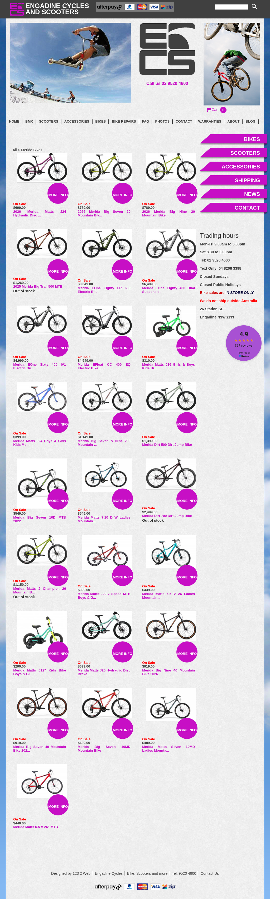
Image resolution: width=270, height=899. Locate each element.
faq (145, 121)
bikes (252, 139)
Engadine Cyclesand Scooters (57, 9)
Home (14, 121)
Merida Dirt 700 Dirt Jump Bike (167, 516)
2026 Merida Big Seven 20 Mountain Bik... (104, 213)
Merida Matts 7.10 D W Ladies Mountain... (104, 519)
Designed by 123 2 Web (70, 873)
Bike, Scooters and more (147, 873)
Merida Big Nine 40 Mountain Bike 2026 (168, 672)
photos (162, 121)
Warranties (209, 121)
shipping (247, 180)
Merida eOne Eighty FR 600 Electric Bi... (104, 290)
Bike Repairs (124, 121)
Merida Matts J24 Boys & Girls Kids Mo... (39, 443)
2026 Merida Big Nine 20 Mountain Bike (168, 213)
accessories (240, 167)
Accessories (76, 121)
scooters (245, 153)
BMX (29, 121)
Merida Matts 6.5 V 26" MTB (35, 827)
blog (250, 121)
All (15, 150)
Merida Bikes (31, 150)
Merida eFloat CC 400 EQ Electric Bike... (104, 366)
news (252, 194)
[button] (216, 110)
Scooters (48, 121)
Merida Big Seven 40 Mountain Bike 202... (39, 748)
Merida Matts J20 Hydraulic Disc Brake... (104, 672)
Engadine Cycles (109, 873)
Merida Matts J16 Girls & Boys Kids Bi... (168, 366)
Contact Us (210, 873)
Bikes (100, 121)
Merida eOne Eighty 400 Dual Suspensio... (168, 290)
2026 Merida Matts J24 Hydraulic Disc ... (39, 213)
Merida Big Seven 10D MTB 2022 (39, 519)
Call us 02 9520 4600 (167, 83)
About (233, 121)
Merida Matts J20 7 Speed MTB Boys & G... (104, 596)
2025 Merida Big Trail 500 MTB (37, 286)
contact (184, 121)
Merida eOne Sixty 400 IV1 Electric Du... (39, 366)
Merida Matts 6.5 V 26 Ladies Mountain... (168, 596)
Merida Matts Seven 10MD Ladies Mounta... (168, 748)
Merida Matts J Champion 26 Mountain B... (39, 590)
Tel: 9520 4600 (184, 873)
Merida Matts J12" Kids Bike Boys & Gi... (39, 672)
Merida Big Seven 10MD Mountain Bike (104, 748)
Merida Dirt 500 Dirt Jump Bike (167, 445)
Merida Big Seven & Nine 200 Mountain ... (104, 443)
